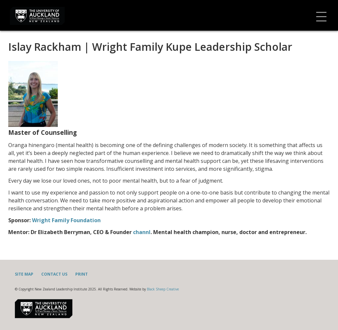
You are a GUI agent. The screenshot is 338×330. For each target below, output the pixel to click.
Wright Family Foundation (66, 220)
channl (142, 232)
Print (81, 274)
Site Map (24, 274)
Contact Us (54, 274)
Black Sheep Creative (163, 289)
